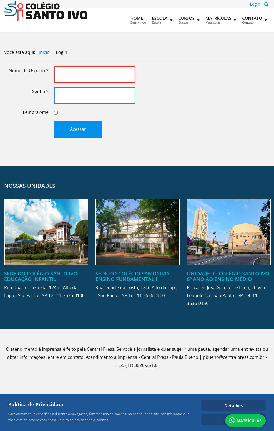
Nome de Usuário (29, 70)
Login (255, 4)
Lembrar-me (36, 112)
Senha (40, 91)
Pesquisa (266, 4)
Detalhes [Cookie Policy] (233, 405)
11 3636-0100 (71, 295)
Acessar (78, 129)
